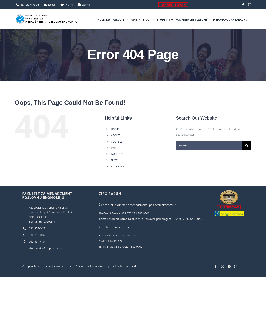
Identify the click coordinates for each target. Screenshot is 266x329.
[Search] (246, 145)
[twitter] (222, 266)
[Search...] (209, 145)
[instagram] (249, 4)
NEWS (114, 160)
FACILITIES (117, 154)
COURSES (116, 141)
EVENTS (115, 147)
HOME (115, 129)
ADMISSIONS (119, 166)
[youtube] (229, 266)
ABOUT (115, 135)
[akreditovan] (229, 191)
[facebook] (243, 4)
